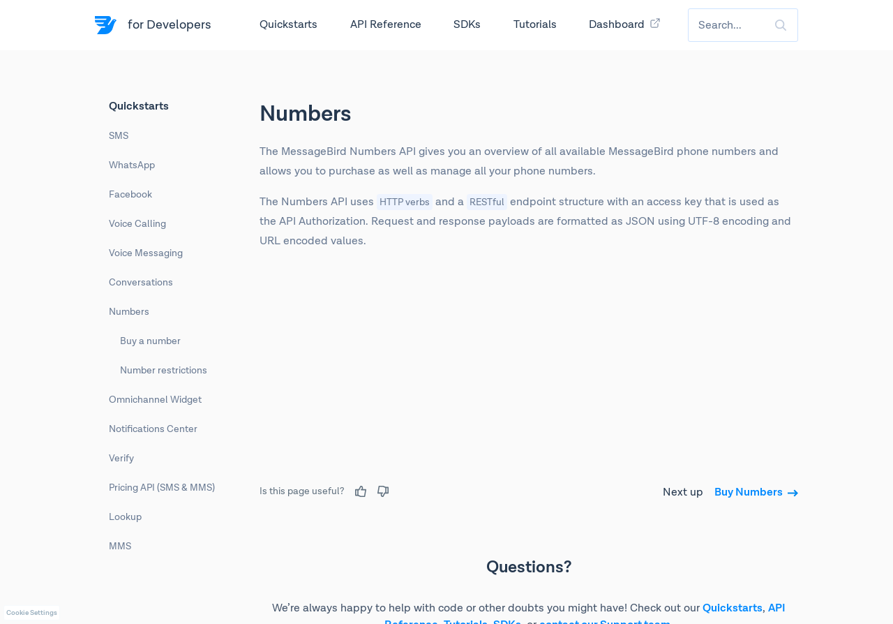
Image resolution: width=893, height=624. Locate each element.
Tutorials (535, 24)
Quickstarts (288, 24)
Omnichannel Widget (155, 400)
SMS (118, 136)
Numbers (129, 312)
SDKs (467, 24)
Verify (121, 458)
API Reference (385, 24)
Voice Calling (137, 224)
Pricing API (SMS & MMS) (162, 488)
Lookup (125, 517)
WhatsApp (132, 165)
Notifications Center (153, 429)
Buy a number (150, 341)
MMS (120, 546)
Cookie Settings (31, 613)
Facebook (130, 194)
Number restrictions (163, 370)
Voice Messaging (146, 253)
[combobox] (743, 25)
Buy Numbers (756, 492)
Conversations (141, 282)
